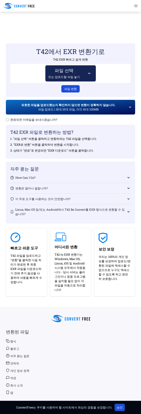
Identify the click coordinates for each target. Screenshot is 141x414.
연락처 (12, 363)
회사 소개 (14, 385)
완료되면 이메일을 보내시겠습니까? (33, 119)
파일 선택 (64, 73)
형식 (11, 341)
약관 (11, 378)
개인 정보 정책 (17, 370)
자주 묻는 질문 (17, 356)
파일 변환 (70, 89)
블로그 (12, 348)
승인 (120, 407)
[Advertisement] (70, 22)
